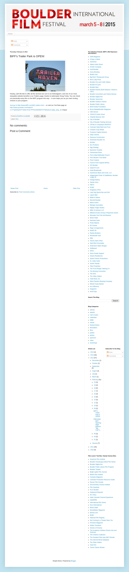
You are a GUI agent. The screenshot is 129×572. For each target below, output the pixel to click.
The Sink (93, 274)
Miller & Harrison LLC (97, 210)
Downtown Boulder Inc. (97, 140)
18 (95, 388)
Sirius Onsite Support (97, 253)
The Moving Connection (98, 271)
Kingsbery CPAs (95, 190)
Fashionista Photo (96, 152)
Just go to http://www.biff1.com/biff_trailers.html (27, 105)
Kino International (95, 505)
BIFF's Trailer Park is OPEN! (97, 413)
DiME (92, 320)
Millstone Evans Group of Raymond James (104, 213)
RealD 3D (93, 230)
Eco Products (94, 145)
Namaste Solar (95, 220)
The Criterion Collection (97, 535)
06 (95, 434)
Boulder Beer (94, 87)
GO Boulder (94, 165)
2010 (92, 450)
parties (92, 333)
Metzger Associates (96, 205)
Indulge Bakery (95, 180)
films (17, 119)
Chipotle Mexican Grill (97, 117)
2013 (92, 355)
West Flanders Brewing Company (101, 281)
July (93, 374)
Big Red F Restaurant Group (99, 77)
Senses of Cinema (96, 528)
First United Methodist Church (100, 155)
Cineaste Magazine (96, 477)
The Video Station (96, 276)
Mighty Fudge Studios (97, 208)
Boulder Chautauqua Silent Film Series (103, 462)
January (95, 443)
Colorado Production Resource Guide (102, 480)
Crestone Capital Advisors (98, 132)
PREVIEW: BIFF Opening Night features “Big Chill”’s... (97, 424)
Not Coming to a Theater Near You (101, 520)
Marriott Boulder (95, 200)
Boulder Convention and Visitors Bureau (103, 94)
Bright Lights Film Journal (98, 472)
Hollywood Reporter (96, 492)
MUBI (92, 515)
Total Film (93, 545)
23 (95, 382)
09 (95, 408)
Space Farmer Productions (99, 258)
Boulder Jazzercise (96, 99)
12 (95, 403)
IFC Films (93, 495)
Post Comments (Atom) (26, 192)
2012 (92, 358)
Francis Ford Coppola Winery (99, 163)
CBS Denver (94, 112)
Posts (14, 41)
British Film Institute (96, 474)
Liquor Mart (93, 195)
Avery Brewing (94, 72)
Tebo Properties (95, 266)
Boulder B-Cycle (95, 85)
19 (95, 385)
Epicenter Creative (96, 150)
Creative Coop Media (97, 130)
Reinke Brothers (95, 233)
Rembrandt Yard (95, 235)
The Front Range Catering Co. (100, 268)
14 (95, 400)
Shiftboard (93, 248)
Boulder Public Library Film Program (102, 467)
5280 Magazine (95, 57)
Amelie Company (95, 67)
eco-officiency (94, 286)
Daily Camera (94, 135)
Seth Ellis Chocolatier (97, 243)
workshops (93, 343)
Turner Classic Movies (97, 547)
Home (10, 34)
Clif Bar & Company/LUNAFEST (100, 124)
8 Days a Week (95, 59)
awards (92, 312)
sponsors (93, 338)
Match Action (94, 202)
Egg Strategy (94, 147)
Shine (92, 251)
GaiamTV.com (94, 168)
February (95, 380)
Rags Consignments (96, 228)
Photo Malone (94, 223)
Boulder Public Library (97, 104)
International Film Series (98, 502)
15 (95, 397)
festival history (94, 325)
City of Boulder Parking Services (100, 122)
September (95, 366)
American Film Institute (97, 459)
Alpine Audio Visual (96, 64)
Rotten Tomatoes (95, 525)
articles (92, 310)
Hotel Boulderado (95, 170)
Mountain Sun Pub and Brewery (100, 215)
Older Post (76, 188)
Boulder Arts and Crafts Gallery (100, 82)
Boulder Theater (95, 469)
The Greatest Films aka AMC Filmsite (102, 537)
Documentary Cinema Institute (100, 485)
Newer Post (14, 188)
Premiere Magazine (96, 523)
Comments (15, 45)
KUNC (92, 187)
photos (92, 335)
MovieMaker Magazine (97, 510)
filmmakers (93, 328)
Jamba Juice (94, 182)
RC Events (93, 225)
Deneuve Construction (97, 137)
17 (95, 391)
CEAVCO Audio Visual (97, 114)
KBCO (92, 185)
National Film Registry (97, 518)
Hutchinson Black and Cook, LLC (101, 173)
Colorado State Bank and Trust (100, 127)
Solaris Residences (96, 256)
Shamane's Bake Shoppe (98, 246)
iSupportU (93, 289)
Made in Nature (95, 197)
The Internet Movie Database (99, 540)
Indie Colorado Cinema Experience (101, 497)
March (94, 377)
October (95, 363)
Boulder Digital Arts (96, 97)
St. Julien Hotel (95, 261)
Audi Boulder (94, 69)
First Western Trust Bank (98, 157)
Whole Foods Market (97, 284)
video (92, 340)
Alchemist (93, 62)
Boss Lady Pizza (95, 79)
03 (95, 436)
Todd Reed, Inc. (95, 279)
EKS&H (92, 142)
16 (95, 394)
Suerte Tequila (94, 263)
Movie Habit (94, 218)
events (92, 322)
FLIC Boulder (94, 490)
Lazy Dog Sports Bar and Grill (100, 192)
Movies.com (94, 513)
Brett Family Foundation (98, 107)
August (94, 371)
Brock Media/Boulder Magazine (100, 109)
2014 (92, 352)
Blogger (73, 561)
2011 (92, 447)
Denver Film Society (96, 482)
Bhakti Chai (93, 74)
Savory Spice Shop (96, 241)
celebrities (93, 317)
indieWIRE (93, 500)
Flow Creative (94, 160)
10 (95, 405)
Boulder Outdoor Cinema (98, 102)
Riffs (91, 238)
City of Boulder (95, 119)
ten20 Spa (93, 291)
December (95, 360)
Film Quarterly (94, 487)
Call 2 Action (94, 315)
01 (95, 439)
